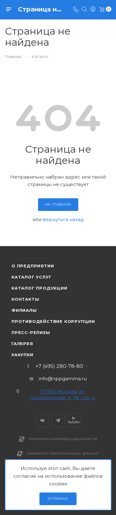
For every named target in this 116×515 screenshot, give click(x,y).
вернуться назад (63, 219)
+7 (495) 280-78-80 (59, 366)
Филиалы (24, 310)
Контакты (25, 299)
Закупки (22, 354)
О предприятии (32, 265)
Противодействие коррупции (53, 321)
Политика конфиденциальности (63, 439)
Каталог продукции (39, 288)
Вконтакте (42, 420)
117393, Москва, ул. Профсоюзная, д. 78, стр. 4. (62, 395)
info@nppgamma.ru (63, 378)
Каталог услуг (31, 276)
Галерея (22, 343)
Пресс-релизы (30, 332)
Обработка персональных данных (63, 453)
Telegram (58, 420)
